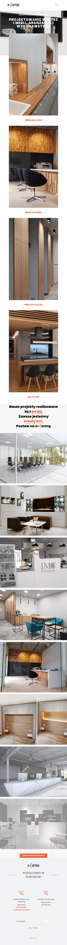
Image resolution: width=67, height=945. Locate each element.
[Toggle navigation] (57, 4)
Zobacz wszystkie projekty (34, 856)
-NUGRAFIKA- (33, 938)
